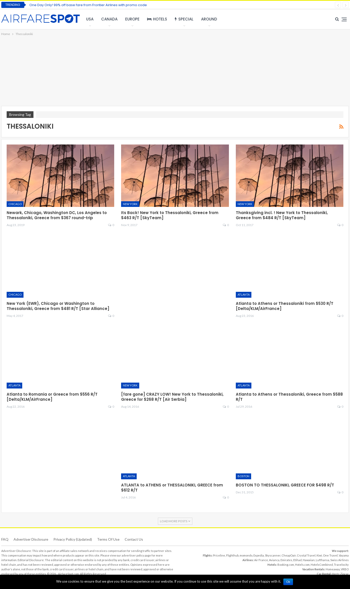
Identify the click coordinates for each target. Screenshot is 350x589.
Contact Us (134, 539)
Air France (261, 560)
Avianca (274, 560)
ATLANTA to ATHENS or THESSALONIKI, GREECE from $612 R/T (172, 487)
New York (130, 204)
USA (90, 19)
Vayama (344, 555)
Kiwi (319, 555)
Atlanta (244, 294)
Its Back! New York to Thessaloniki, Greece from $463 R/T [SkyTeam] (169, 215)
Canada (109, 19)
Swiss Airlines (339, 560)
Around (209, 19)
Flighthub (232, 555)
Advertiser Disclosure (31, 539)
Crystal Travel (306, 555)
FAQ (4, 539)
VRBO (345, 569)
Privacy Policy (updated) (72, 539)
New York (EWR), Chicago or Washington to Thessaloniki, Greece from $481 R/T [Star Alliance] (58, 306)
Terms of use (108, 539)
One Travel (330, 555)
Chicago (15, 204)
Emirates (286, 560)
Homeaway (333, 569)
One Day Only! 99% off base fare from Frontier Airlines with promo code (88, 5)
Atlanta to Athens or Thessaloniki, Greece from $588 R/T (289, 397)
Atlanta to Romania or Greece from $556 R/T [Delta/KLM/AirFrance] (52, 397)
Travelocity (341, 564)
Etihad (297, 560)
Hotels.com (302, 564)
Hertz (335, 573)
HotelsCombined (322, 564)
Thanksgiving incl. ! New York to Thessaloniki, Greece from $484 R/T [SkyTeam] (282, 215)
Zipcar (344, 573)
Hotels (157, 19)
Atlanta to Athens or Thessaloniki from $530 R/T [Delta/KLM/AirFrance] (284, 306)
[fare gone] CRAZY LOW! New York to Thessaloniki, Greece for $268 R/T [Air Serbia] (172, 397)
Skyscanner (273, 555)
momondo (246, 555)
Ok (288, 582)
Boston (243, 476)
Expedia (258, 555)
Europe (132, 19)
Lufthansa (322, 560)
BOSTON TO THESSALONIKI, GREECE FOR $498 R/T (285, 485)
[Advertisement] (175, 71)
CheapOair (289, 555)
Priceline (219, 555)
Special (184, 19)
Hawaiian (309, 560)
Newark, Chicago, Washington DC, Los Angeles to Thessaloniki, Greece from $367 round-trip (57, 215)
